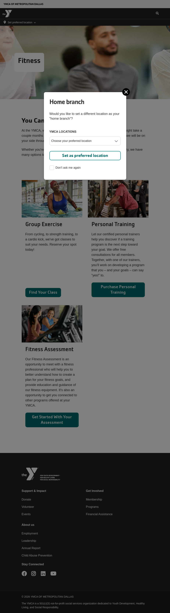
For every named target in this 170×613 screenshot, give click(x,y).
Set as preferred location (85, 155)
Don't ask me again (65, 168)
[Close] (126, 92)
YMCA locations (63, 131)
